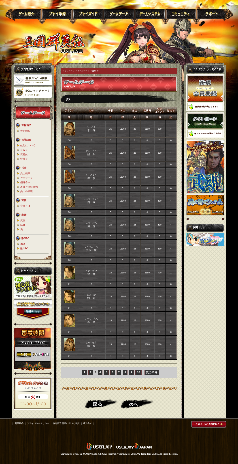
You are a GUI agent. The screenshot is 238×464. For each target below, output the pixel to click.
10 (138, 372)
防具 (22, 224)
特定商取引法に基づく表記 (66, 423)
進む (137, 404)
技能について (27, 145)
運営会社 (87, 423)
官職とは (25, 205)
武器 (22, 220)
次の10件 (151, 372)
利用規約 (19, 423)
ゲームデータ (83, 71)
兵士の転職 (26, 191)
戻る (101, 404)
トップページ (68, 71)
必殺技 (24, 149)
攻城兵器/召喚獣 (29, 186)
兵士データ (26, 177)
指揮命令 (25, 182)
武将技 (24, 154)
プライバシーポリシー (38, 423)
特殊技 (24, 158)
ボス (22, 244)
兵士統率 (25, 173)
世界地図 (25, 130)
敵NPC (24, 248)
